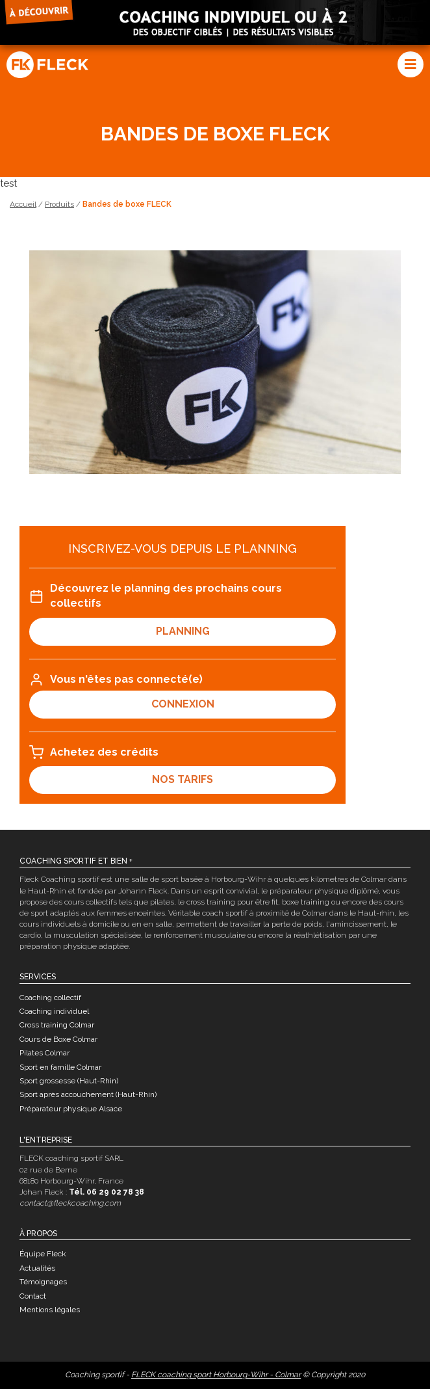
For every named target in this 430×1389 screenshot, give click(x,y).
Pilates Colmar (44, 1052)
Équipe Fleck (42, 1253)
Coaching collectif (50, 997)
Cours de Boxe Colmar (58, 1039)
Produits (59, 204)
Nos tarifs (182, 779)
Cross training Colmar (56, 1024)
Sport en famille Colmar (60, 1067)
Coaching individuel (54, 1011)
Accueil (23, 204)
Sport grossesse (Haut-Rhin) (68, 1080)
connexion (182, 704)
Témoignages (43, 1281)
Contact (32, 1296)
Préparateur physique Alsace (70, 1108)
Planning (183, 631)
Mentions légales (49, 1309)
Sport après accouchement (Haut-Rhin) (88, 1094)
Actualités (37, 1268)
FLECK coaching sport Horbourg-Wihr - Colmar (216, 1374)
